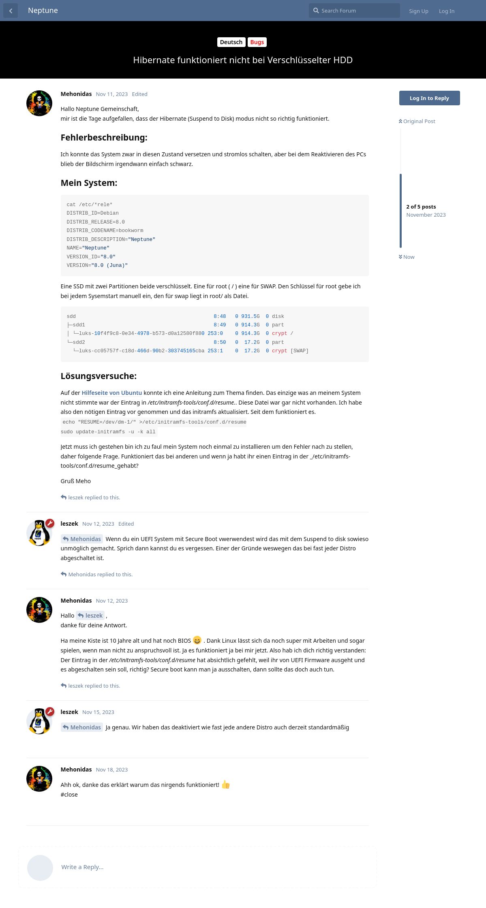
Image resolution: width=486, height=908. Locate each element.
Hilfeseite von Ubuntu (111, 392)
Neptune (43, 10)
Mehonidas (86, 539)
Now (407, 256)
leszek (94, 615)
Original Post (417, 121)
